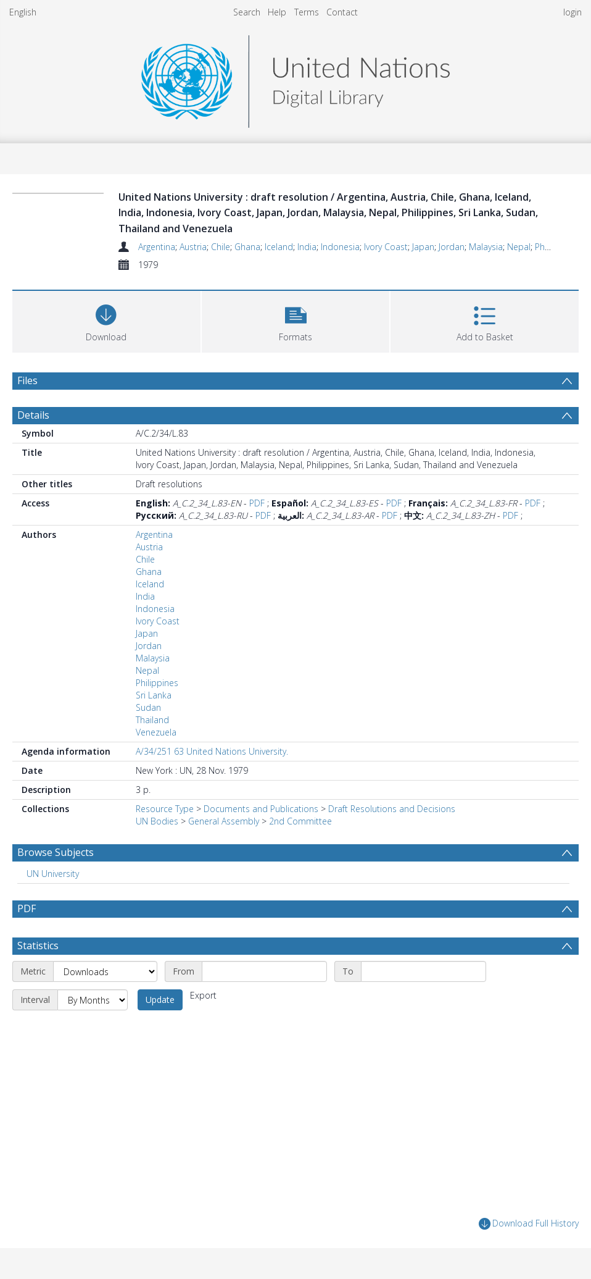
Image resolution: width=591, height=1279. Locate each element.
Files (27, 380)
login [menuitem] (572, 12)
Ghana (247, 247)
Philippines (157, 683)
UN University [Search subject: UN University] (53, 873)
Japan (423, 247)
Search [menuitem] (246, 12)
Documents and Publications (261, 809)
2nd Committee (300, 821)
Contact (342, 12)
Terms (306, 12)
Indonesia (340, 247)
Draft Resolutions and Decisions (391, 809)
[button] (296, 320)
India (306, 247)
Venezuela (156, 732)
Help (277, 12)
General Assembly (223, 821)
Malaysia (486, 247)
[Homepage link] (295, 78)
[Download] (106, 320)
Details (33, 415)
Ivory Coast (386, 247)
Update (160, 999)
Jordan (452, 247)
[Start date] (264, 971)
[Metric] (105, 971)
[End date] (423, 971)
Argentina (156, 247)
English (22, 12)
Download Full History (529, 1223)
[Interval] (92, 999)
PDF (257, 503)
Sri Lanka (154, 695)
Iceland (279, 247)
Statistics (38, 945)
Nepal (519, 247)
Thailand (152, 720)
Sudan (148, 707)
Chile (220, 247)
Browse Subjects (55, 852)
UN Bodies (157, 821)
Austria (193, 247)
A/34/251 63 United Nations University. (212, 751)
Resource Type (165, 809)
